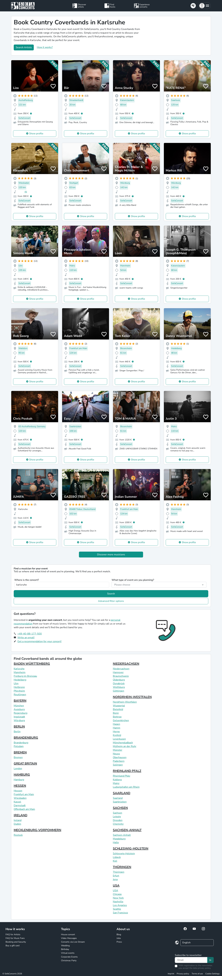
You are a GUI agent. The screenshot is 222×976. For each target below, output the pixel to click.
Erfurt (116, 875)
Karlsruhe (19, 668)
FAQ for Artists (13, 934)
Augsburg (19, 709)
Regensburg (20, 713)
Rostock (18, 835)
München (19, 705)
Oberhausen (119, 757)
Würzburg (19, 720)
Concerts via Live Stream (73, 941)
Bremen (18, 757)
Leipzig (117, 816)
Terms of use (197, 973)
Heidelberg (20, 679)
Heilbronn (19, 687)
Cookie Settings (212, 973)
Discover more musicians (111, 554)
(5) (26, 191)
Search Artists (24, 47)
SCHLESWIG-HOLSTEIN (130, 848)
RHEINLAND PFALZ (127, 771)
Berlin (17, 731)
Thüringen (118, 872)
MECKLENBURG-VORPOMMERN (37, 830)
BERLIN (19, 726)
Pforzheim (19, 691)
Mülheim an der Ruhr (124, 746)
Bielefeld (118, 709)
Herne (116, 731)
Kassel (17, 801)
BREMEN (20, 752)
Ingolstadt (19, 716)
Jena (115, 879)
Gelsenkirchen (121, 720)
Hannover (118, 672)
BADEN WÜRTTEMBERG (32, 664)
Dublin (17, 824)
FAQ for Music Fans (15, 938)
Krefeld (117, 735)
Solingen (118, 765)
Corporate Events (69, 956)
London (18, 768)
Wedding (65, 945)
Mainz (116, 783)
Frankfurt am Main (24, 794)
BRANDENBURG (26, 738)
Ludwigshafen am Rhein (126, 787)
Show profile (36, 133)
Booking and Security (16, 941)
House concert (68, 934)
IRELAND (20, 815)
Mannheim (19, 672)
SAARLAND (121, 793)
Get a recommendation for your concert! (39, 641)
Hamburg (19, 779)
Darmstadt (20, 805)
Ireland (17, 820)
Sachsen (117, 813)
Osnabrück (119, 683)
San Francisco (120, 912)
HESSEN (20, 786)
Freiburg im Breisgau (25, 676)
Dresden (117, 820)
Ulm (16, 683)
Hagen (116, 724)
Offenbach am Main (24, 809)
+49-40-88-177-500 (29, 633)
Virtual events (67, 953)
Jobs (119, 938)
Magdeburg (119, 838)
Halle (116, 842)
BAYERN (20, 701)
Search (111, 593)
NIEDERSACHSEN (126, 664)
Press (119, 941)
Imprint (171, 973)
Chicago (117, 894)
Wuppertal (119, 705)
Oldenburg (119, 679)
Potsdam (19, 746)
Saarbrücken (120, 801)
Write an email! (26, 637)
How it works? (45, 47)
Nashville (118, 901)
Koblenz (117, 779)
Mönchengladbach (123, 742)
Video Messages (69, 938)
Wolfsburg (119, 687)
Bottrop (117, 716)
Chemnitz (118, 824)
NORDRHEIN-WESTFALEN (132, 697)
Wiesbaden (20, 798)
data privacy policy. (202, 968)
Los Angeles (120, 905)
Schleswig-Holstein (124, 853)
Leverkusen (119, 739)
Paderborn (118, 761)
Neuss (116, 753)
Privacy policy (183, 973)
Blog (119, 934)
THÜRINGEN (122, 867)
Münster (117, 750)
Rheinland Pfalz (121, 776)
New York (118, 898)
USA (116, 885)
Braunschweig (121, 676)
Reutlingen (20, 694)
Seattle (117, 909)
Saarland (118, 798)
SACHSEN (120, 808)
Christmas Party (68, 960)
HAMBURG (22, 775)
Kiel (115, 861)
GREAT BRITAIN (25, 763)
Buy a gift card (12, 945)
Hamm (116, 728)
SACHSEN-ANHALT (127, 830)
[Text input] (191, 960)
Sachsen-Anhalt (122, 835)
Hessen (18, 790)
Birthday (65, 949)
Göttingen (118, 691)
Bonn (116, 713)
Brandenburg (21, 742)
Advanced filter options (111, 601)
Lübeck (117, 857)
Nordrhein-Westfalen (125, 702)
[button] (204, 5)
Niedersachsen (121, 668)
